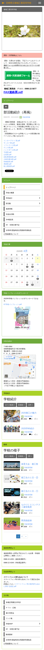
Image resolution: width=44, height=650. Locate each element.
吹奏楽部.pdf (8, 161)
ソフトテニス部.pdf (11, 145)
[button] (6, 31)
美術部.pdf (7, 164)
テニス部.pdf (8, 148)
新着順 (21, 405)
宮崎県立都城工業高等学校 (18, 3)
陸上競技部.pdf (9, 166)
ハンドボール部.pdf (11, 150)
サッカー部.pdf (9, 143)
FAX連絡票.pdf (13, 92)
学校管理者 (24, 117)
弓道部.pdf (7, 152)
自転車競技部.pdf (10, 157)
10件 (30, 405)
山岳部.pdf (7, 155)
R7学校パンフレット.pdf (13, 304)
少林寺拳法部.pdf (10, 159)
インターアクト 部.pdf (12, 141)
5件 (30, 456)
